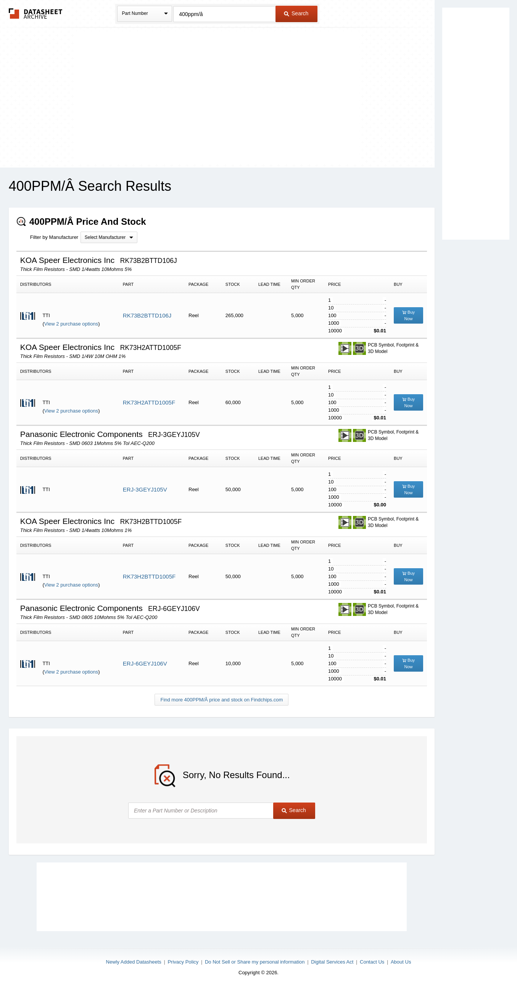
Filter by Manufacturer (54, 237)
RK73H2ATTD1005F (149, 402)
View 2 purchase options (71, 324)
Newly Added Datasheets (133, 962)
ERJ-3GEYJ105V (145, 489)
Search (296, 13)
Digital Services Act (332, 962)
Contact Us (372, 962)
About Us (401, 962)
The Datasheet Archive (36, 13)
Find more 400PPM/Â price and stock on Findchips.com (221, 700)
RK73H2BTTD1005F (149, 576)
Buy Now (408, 315)
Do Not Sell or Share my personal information (255, 962)
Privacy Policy (183, 962)
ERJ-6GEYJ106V (145, 663)
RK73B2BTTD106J (147, 315)
